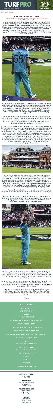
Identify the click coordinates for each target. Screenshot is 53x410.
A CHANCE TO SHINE (26, 317)
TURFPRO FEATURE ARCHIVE (26, 350)
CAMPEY (26, 359)
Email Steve (26, 378)
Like (25, 298)
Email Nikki (26, 394)
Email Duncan (26, 386)
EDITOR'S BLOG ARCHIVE (26, 353)
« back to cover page (6, 12)
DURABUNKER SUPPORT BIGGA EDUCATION (26, 327)
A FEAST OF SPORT (26, 311)
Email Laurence (26, 402)
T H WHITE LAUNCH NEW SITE (26, 338)
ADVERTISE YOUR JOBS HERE (26, 344)
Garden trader (26, 363)
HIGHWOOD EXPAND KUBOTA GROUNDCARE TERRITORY (26, 334)
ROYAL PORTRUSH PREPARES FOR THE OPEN (26, 320)
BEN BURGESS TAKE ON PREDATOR (26, 331)
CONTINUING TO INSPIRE (26, 324)
